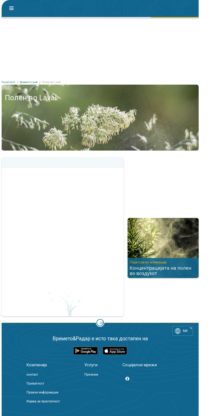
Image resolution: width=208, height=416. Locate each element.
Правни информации (42, 392)
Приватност (35, 383)
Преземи (91, 374)
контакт (32, 374)
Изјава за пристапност (43, 401)
